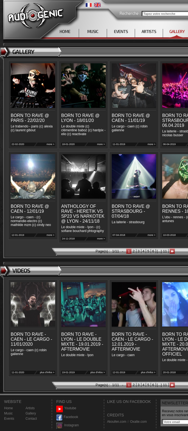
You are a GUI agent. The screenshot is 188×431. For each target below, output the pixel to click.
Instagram (67, 425)
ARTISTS (149, 31)
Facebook (67, 417)
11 (165, 251)
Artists (30, 408)
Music (8, 413)
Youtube (66, 408)
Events (9, 419)
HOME (65, 31)
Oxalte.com (138, 422)
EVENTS (121, 31)
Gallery (31, 413)
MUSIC (92, 31)
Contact (31, 419)
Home (8, 408)
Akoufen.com (116, 422)
